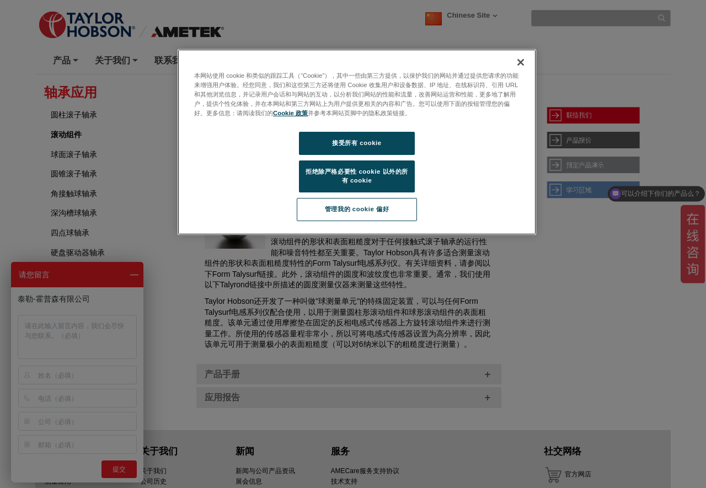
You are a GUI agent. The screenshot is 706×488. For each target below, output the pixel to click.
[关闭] (521, 62)
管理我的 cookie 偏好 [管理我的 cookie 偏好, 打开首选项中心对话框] (357, 209)
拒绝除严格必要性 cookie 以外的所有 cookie (357, 176)
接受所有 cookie (356, 143)
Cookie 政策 (290, 113)
